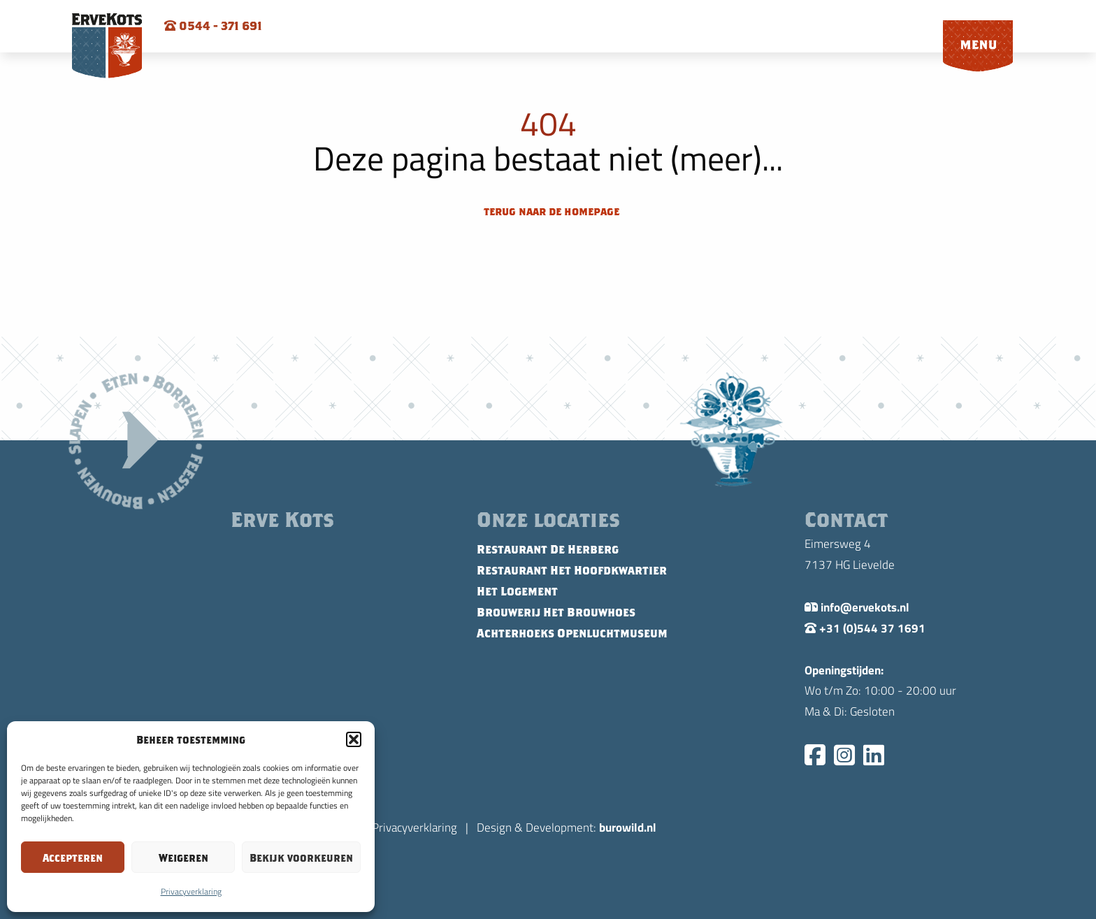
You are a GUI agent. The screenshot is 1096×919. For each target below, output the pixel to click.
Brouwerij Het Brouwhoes (556, 612)
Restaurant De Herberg (548, 549)
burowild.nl (627, 826)
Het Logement (517, 591)
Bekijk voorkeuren (301, 857)
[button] (354, 739)
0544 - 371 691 (213, 26)
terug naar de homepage (550, 211)
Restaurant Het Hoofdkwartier (572, 570)
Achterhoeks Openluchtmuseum (572, 633)
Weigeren (183, 857)
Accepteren (73, 857)
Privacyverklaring (191, 891)
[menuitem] (978, 47)
